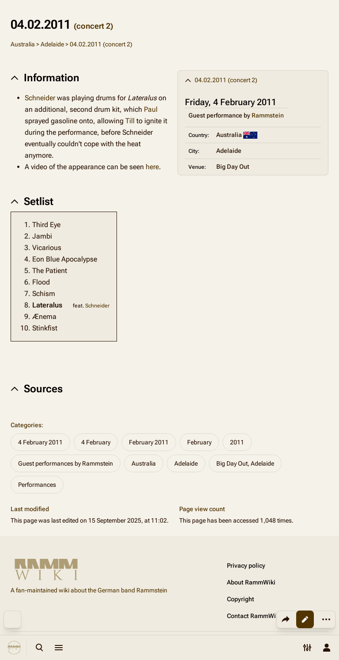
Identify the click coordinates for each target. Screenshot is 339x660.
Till (130, 121)
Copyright (240, 599)
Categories (26, 425)
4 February (95, 442)
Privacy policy (246, 565)
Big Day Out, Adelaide (245, 463)
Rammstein (268, 115)
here (152, 167)
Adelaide (52, 44)
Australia (23, 44)
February (199, 442)
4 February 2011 (40, 442)
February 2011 (149, 442)
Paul (151, 109)
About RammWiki (251, 582)
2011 (237, 442)
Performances (37, 484)
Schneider (40, 98)
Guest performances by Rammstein (65, 463)
